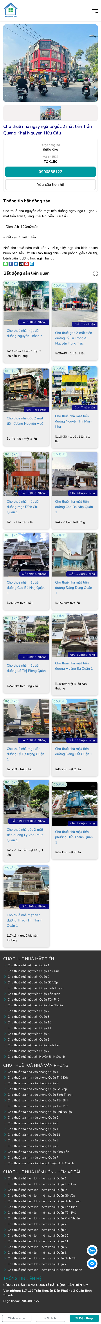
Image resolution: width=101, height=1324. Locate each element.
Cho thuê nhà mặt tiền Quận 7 (28, 1051)
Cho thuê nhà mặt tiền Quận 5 (28, 1034)
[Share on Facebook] (11, 263)
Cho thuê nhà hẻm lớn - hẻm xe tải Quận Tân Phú (42, 1213)
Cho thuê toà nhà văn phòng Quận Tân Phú (38, 1106)
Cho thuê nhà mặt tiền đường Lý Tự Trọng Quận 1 (25, 754)
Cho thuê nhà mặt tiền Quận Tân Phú (33, 1000)
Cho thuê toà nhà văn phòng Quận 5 (33, 1140)
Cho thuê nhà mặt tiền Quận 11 (29, 1028)
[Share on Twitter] (16, 263)
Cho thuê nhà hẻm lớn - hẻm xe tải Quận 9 (37, 1190)
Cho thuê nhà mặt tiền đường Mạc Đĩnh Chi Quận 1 (23, 507)
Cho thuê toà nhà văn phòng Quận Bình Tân (38, 1152)
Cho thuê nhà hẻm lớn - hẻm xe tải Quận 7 (37, 1264)
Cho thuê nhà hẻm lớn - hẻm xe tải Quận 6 (37, 1253)
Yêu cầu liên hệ (50, 184)
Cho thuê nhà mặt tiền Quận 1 (28, 965)
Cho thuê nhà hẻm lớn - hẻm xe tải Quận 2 (37, 1224)
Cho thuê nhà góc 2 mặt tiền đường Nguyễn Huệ (25, 421)
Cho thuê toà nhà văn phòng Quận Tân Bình (38, 1100)
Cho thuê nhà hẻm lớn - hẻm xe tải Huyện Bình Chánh (45, 1270)
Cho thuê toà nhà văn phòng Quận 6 (33, 1146)
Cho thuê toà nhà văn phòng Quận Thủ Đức (38, 1078)
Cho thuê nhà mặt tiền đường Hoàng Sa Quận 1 (74, 666)
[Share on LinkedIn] (32, 263)
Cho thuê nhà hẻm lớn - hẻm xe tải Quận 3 (37, 1230)
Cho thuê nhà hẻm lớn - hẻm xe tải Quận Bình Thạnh (44, 1201)
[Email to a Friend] (21, 263)
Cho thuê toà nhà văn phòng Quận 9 (33, 1083)
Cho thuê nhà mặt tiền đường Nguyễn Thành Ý (24, 333)
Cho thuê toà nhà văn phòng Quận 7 (33, 1157)
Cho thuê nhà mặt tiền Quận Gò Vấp (33, 982)
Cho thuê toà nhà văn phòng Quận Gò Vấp (37, 1089)
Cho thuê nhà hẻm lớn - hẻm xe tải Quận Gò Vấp (41, 1195)
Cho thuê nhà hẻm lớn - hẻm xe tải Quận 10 (38, 1235)
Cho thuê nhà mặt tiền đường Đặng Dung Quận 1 (73, 587)
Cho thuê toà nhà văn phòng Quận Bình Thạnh (40, 1095)
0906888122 (50, 171)
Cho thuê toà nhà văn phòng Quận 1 (33, 1072)
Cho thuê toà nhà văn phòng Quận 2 (33, 1117)
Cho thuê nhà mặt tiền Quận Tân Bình (34, 994)
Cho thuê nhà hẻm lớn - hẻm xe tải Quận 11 (38, 1241)
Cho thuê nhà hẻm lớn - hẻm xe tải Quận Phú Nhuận (44, 1218)
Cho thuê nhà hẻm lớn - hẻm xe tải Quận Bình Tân (42, 1258)
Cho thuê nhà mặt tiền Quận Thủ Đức (34, 971)
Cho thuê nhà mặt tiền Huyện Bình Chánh (36, 1057)
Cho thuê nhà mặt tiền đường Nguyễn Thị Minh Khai (73, 421)
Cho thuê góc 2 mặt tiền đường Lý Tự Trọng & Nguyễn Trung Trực (73, 338)
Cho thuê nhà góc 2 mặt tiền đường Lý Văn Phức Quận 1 (25, 835)
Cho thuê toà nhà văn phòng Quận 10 (34, 1129)
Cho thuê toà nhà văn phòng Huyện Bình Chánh (41, 1163)
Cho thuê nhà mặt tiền (28, 958)
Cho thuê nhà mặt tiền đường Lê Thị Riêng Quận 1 (26, 670)
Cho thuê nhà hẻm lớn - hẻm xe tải (41, 1172)
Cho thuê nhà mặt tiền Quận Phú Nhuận (35, 1005)
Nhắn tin (50, 1318)
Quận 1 (12, 283)
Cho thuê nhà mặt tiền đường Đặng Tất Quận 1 (73, 751)
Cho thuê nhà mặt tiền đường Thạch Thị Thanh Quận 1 (24, 920)
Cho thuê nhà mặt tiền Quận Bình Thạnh (35, 988)
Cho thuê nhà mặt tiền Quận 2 (28, 1011)
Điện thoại (84, 1318)
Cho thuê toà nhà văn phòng (35, 1065)
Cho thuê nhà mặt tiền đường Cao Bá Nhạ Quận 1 (74, 507)
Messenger (17, 1318)
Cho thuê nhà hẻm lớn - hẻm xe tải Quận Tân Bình (42, 1207)
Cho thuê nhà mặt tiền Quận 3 (28, 1017)
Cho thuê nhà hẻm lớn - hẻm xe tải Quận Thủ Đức (42, 1184)
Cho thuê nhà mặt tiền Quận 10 (29, 1022)
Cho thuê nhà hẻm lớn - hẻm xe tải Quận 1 (37, 1178)
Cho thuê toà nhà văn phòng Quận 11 (34, 1135)
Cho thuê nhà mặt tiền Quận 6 (28, 1039)
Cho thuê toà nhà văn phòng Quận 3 (33, 1123)
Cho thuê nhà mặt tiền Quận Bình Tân (34, 1045)
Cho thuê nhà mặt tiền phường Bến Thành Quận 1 (74, 837)
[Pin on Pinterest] (26, 263)
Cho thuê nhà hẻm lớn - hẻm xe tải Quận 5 (37, 1247)
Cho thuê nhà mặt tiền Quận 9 (28, 977)
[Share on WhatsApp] (5, 263)
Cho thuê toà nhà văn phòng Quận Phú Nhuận (40, 1112)
